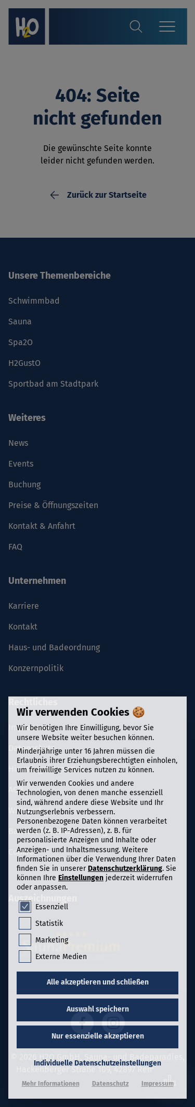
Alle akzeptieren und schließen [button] (98, 982)
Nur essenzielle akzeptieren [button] (97, 1036)
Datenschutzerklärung (125, 868)
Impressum (157, 1083)
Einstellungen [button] (80, 877)
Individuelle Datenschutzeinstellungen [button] (97, 1063)
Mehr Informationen (51, 1083)
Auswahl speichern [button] (98, 1009)
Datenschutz (110, 1083)
